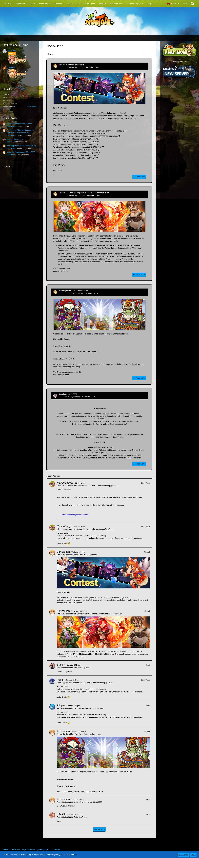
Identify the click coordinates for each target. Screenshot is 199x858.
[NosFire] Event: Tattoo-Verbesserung (21, 146)
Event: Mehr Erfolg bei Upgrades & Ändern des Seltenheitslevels (84, 193)
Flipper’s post (67, 529)
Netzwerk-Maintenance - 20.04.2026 (21, 152)
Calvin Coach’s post (69, 486)
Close (193, 855)
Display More (99, 829)
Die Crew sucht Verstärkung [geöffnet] (102, 486)
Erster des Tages (80, 817)
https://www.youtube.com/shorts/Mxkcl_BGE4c (79, 150)
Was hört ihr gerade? (15, 139)
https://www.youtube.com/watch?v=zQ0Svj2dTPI (78, 142)
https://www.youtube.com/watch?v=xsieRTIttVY (76, 158)
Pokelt (60, 679)
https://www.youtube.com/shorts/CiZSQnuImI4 (79, 139)
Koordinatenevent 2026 (68, 394)
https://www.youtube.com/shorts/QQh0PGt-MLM (82, 147)
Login (185, 4)
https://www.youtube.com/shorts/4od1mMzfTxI (78, 155)
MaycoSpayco (65, 482)
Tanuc (61, 397)
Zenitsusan (11, 126)
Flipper (61, 705)
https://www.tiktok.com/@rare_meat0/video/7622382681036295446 (91, 136)
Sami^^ (9, 142)
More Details (183, 855)
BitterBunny (31, 106)
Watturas (11, 67)
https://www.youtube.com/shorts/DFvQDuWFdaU (77, 144)
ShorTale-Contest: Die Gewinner (19, 124)
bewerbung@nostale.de (101, 538)
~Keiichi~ (62, 814)
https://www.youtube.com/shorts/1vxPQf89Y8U (85, 134)
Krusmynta (12, 50)
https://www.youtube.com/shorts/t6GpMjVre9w (80, 153)
